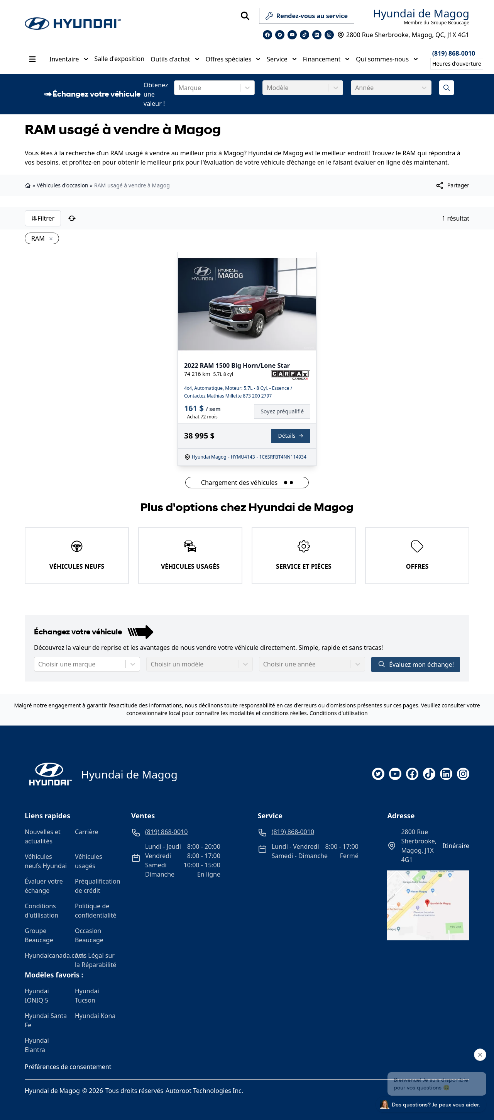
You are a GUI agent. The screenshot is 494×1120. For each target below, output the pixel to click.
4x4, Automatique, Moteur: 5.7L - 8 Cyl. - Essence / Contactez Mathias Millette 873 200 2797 (238, 392)
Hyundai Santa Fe (46, 1020)
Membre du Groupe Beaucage (436, 23)
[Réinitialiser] (72, 218)
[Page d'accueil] (48, 774)
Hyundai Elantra (37, 1045)
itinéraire (456, 845)
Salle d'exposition (120, 58)
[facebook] (412, 774)
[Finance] (285, 411)
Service (281, 59)
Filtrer (42, 218)
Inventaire (68, 59)
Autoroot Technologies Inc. (204, 1090)
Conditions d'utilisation (339, 713)
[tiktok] (429, 774)
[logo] (73, 23)
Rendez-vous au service (306, 18)
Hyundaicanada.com (47, 955)
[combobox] (179, 87)
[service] (357, 16)
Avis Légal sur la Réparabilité (95, 960)
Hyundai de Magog (421, 13)
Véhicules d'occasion (62, 185)
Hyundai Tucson (87, 995)
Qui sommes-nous (387, 59)
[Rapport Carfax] (290, 375)
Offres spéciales (233, 59)
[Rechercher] (245, 16)
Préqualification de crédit (97, 886)
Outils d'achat (175, 59)
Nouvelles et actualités (43, 836)
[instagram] (463, 774)
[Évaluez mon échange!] (446, 87)
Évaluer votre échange (44, 886)
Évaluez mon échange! (415, 664)
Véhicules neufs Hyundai (46, 861)
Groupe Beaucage (39, 935)
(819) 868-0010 (453, 53)
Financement (326, 59)
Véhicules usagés (88, 861)
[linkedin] (446, 774)
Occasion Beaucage (89, 935)
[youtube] (395, 774)
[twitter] (378, 774)
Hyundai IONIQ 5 (37, 995)
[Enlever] (49, 239)
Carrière (86, 832)
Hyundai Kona (95, 1015)
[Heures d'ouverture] (456, 64)
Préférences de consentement (68, 1066)
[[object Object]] (452, 185)
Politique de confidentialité (96, 910)
